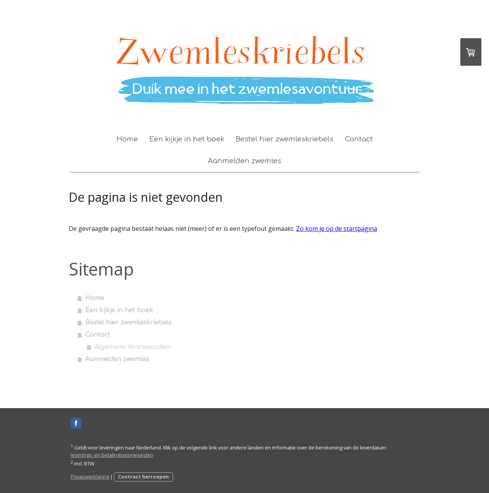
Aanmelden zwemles (244, 161)
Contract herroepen (143, 476)
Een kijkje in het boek (186, 139)
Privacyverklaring (90, 476)
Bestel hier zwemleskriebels (285, 139)
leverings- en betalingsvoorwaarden (112, 454)
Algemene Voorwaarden (132, 347)
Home (127, 139)
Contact (359, 139)
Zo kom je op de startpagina (336, 228)
